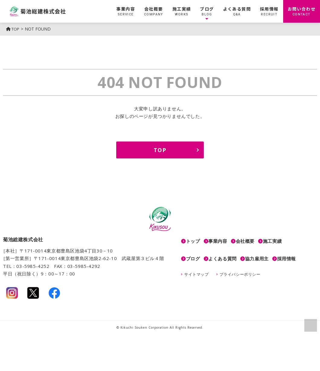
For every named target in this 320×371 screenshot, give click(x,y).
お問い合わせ (301, 11)
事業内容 (125, 11)
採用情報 (269, 11)
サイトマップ (196, 267)
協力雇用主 (267, 253)
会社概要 (153, 11)
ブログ (207, 11)
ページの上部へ (310, 325)
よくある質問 (237, 11)
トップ (193, 239)
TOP (13, 29)
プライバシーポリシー (240, 267)
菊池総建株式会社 (51, 11)
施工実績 (181, 11)
